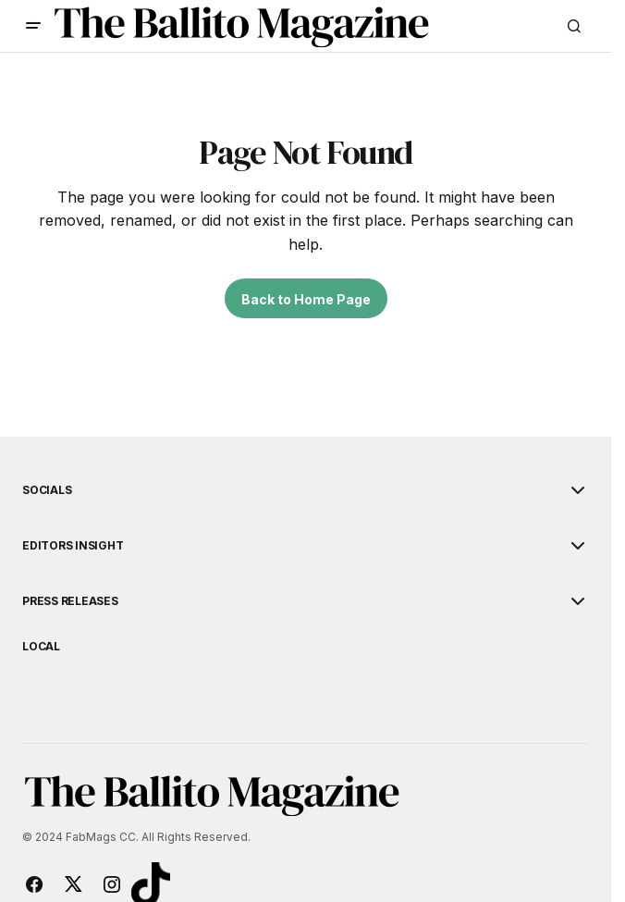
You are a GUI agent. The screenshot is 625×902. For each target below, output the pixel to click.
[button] (33, 26)
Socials (46, 490)
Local (41, 646)
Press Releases (70, 601)
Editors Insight (72, 545)
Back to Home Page (306, 299)
